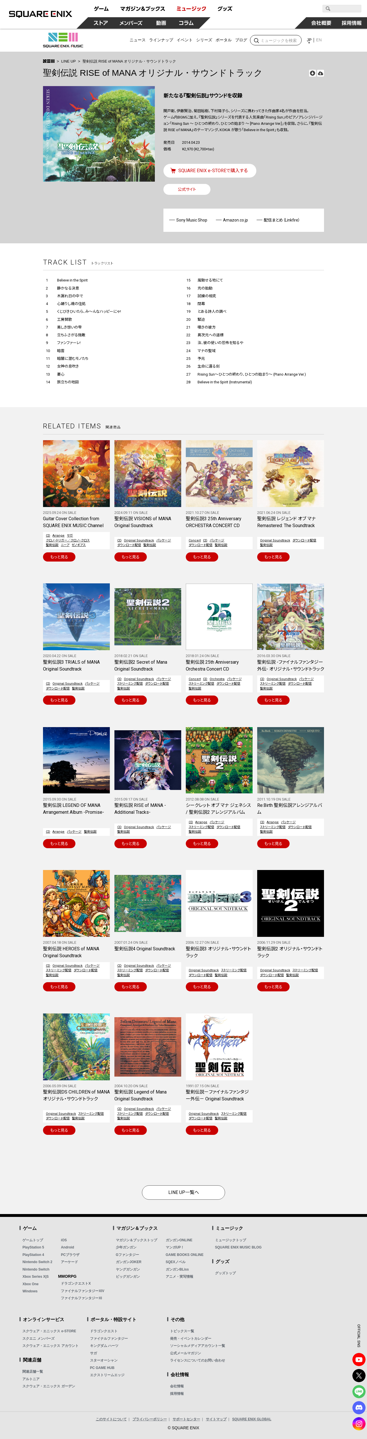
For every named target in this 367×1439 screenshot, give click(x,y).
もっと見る (59, 557)
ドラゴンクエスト (104, 1331)
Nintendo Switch (35, 1269)
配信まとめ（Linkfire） (282, 220)
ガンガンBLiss (177, 1269)
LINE (359, 1391)
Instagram (359, 1423)
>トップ (48, 61)
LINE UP (68, 61)
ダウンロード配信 (129, 545)
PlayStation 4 (33, 1255)
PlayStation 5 (33, 1247)
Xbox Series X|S (35, 1277)
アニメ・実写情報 (179, 1277)
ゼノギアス (79, 545)
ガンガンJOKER (128, 1262)
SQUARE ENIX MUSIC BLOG (238, 1247)
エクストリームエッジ (107, 1375)
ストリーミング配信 (130, 683)
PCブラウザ (70, 1255)
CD (48, 535)
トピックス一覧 (182, 1331)
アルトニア (31, 1379)
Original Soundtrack (139, 540)
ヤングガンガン (128, 1269)
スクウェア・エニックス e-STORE (49, 1331)
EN (319, 40)
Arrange (58, 535)
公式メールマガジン (185, 1353)
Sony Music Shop (191, 220)
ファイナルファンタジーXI (81, 1298)
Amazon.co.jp (235, 220)
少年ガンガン (126, 1247)
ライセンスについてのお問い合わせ (197, 1360)
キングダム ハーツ (104, 1346)
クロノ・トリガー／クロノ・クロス (68, 540)
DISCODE (359, 1407)
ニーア (65, 545)
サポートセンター (186, 1419)
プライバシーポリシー (149, 1419)
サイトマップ (216, 1419)
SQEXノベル (176, 1262)
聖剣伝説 (52, 545)
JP (309, 40)
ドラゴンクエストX (76, 1283)
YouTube (359, 1359)
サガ (70, 535)
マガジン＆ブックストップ (136, 1240)
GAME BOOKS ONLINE (185, 1255)
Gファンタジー (127, 1255)
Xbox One (30, 1284)
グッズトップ (225, 1273)
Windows (30, 1291)
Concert (195, 540)
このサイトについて (111, 1419)
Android (67, 1247)
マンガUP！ (175, 1247)
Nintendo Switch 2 (37, 1262)
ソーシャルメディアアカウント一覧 (197, 1346)
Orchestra (217, 679)
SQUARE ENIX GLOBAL (252, 1419)
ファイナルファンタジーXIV (82, 1291)
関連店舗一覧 (32, 1372)
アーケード (69, 1262)
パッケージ (163, 540)
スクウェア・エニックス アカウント (50, 1346)
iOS (64, 1240)
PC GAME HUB (102, 1368)
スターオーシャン (104, 1360)
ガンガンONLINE (179, 1240)
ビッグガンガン (128, 1277)
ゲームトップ (32, 1240)
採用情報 (177, 1394)
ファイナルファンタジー (109, 1339)
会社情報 (177, 1386)
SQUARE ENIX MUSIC (63, 40)
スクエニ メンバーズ (38, 1339)
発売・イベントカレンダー (190, 1339)
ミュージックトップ (230, 1240)
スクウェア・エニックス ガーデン (48, 1386)
